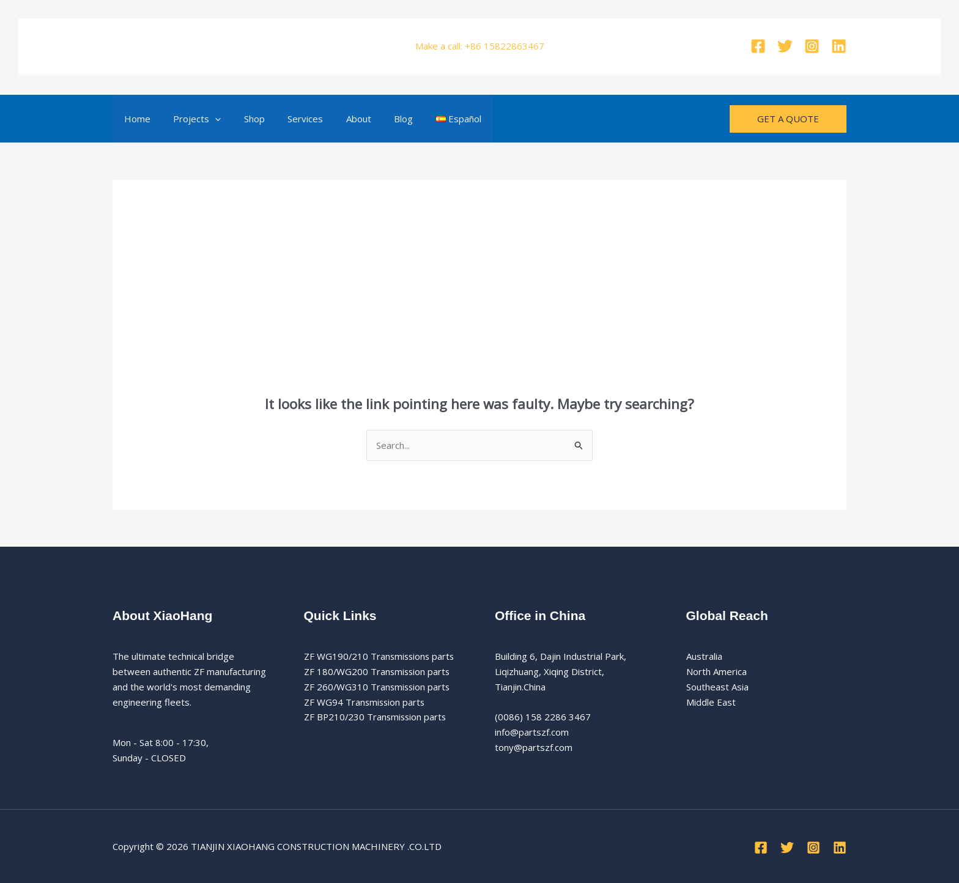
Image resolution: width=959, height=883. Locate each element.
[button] (208, 118)
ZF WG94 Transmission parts (365, 702)
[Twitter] (785, 46)
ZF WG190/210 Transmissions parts (380, 656)
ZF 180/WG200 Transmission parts (378, 671)
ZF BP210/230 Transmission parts (377, 717)
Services (289, 119)
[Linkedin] (838, 46)
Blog (378, 119)
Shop (242, 119)
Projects (190, 118)
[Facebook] (758, 46)
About (337, 119)
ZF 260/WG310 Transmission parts (378, 687)
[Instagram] (812, 46)
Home (135, 119)
